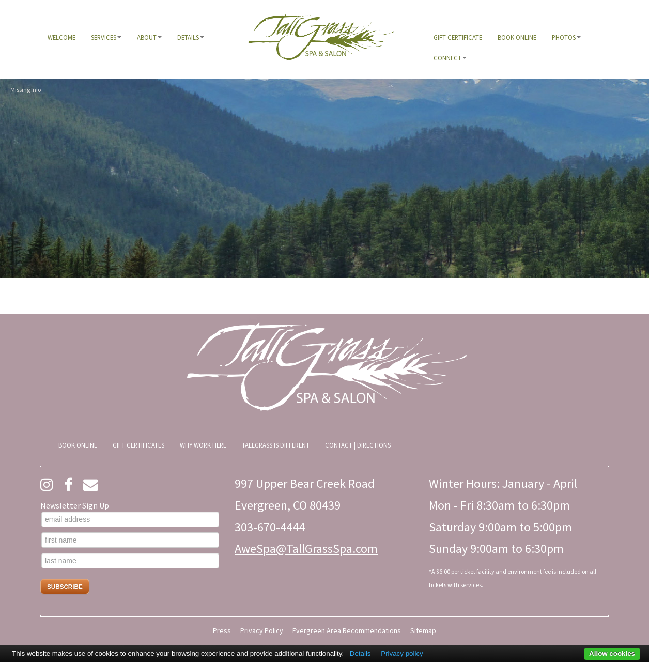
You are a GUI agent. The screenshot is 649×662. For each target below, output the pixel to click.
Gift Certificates (138, 445)
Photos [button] (566, 37)
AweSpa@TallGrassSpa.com (306, 549)
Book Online (517, 37)
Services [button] (106, 37)
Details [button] (190, 37)
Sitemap (423, 631)
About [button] (149, 37)
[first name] (130, 540)
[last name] (130, 560)
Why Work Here (203, 445)
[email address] (130, 519)
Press (222, 631)
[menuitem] (61, 37)
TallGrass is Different (276, 445)
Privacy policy (402, 653)
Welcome (61, 37)
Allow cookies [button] (612, 653)
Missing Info (25, 90)
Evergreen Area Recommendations (346, 631)
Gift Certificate (458, 37)
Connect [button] (450, 58)
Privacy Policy (261, 631)
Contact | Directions (358, 445)
